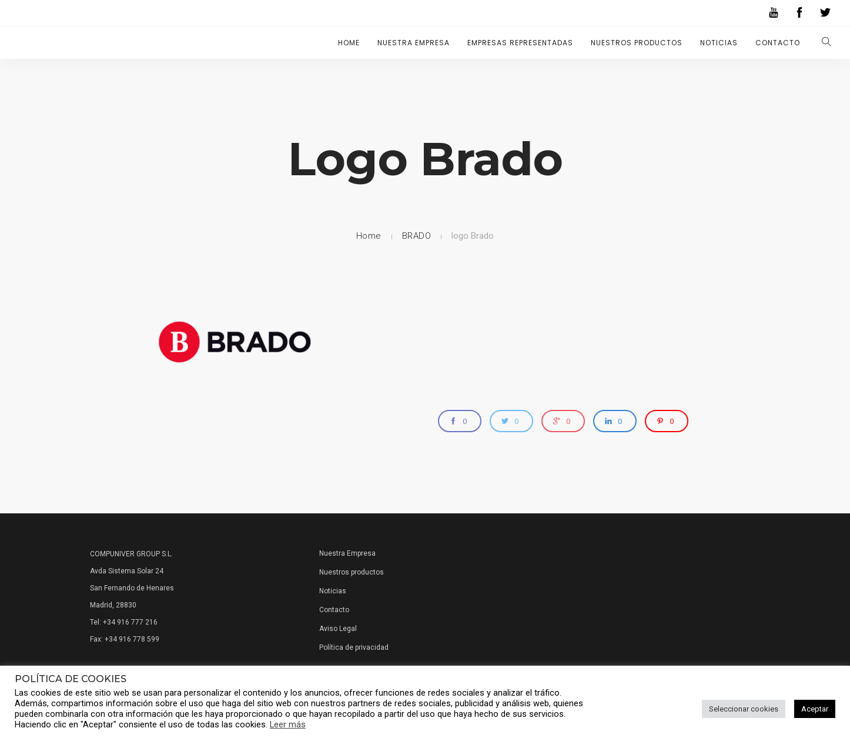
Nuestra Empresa (413, 43)
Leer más (288, 724)
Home (349, 43)
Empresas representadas (520, 43)
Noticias (719, 43)
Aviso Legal (338, 629)
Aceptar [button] (814, 708)
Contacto (777, 43)
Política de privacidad (354, 647)
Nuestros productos (351, 572)
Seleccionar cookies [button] (743, 708)
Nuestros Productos (636, 43)
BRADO (416, 236)
